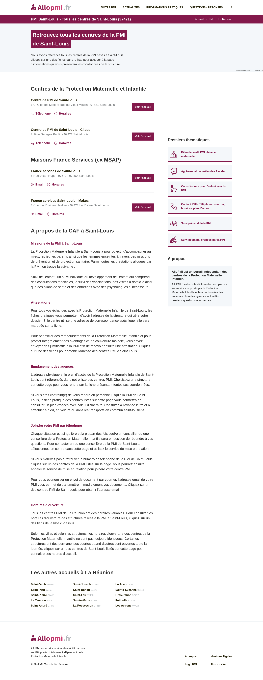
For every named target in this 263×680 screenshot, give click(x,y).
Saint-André (42, 605)
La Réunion (225, 19)
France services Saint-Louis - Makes (60, 200)
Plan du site (218, 664)
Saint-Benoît (85, 589)
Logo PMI (191, 664)
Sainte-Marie (85, 600)
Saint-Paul (41, 589)
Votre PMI (108, 7)
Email (37, 184)
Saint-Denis (42, 584)
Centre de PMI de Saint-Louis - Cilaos (60, 130)
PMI (211, 19)
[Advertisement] (200, 109)
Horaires (62, 113)
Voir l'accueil (143, 107)
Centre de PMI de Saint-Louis (54, 100)
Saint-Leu (83, 595)
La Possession (86, 605)
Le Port (124, 584)
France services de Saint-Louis (55, 171)
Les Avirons (127, 605)
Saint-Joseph (85, 584)
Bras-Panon (127, 595)
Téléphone (41, 113)
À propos (191, 656)
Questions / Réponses (206, 7)
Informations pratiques (164, 7)
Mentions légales (221, 656)
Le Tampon (42, 600)
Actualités (131, 7)
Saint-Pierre (42, 595)
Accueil (199, 19)
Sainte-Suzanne (129, 589)
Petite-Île (125, 600)
